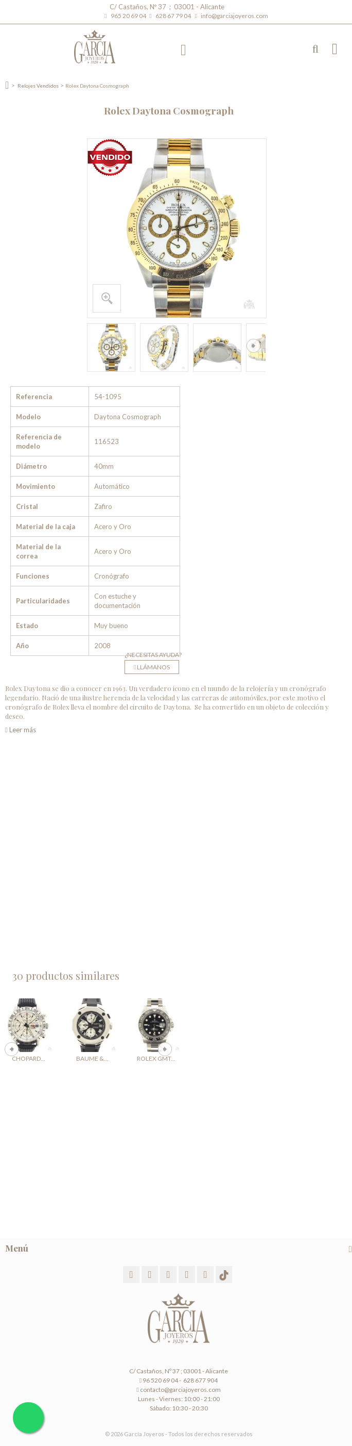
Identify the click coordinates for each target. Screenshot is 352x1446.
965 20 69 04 (129, 16)
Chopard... (28, 1058)
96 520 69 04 (158, 1380)
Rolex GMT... (156, 1058)
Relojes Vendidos (38, 86)
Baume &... (92, 1058)
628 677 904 (200, 1380)
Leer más (20, 730)
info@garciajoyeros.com (234, 16)
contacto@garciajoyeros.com (180, 1389)
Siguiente (253, 346)
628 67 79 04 (174, 16)
